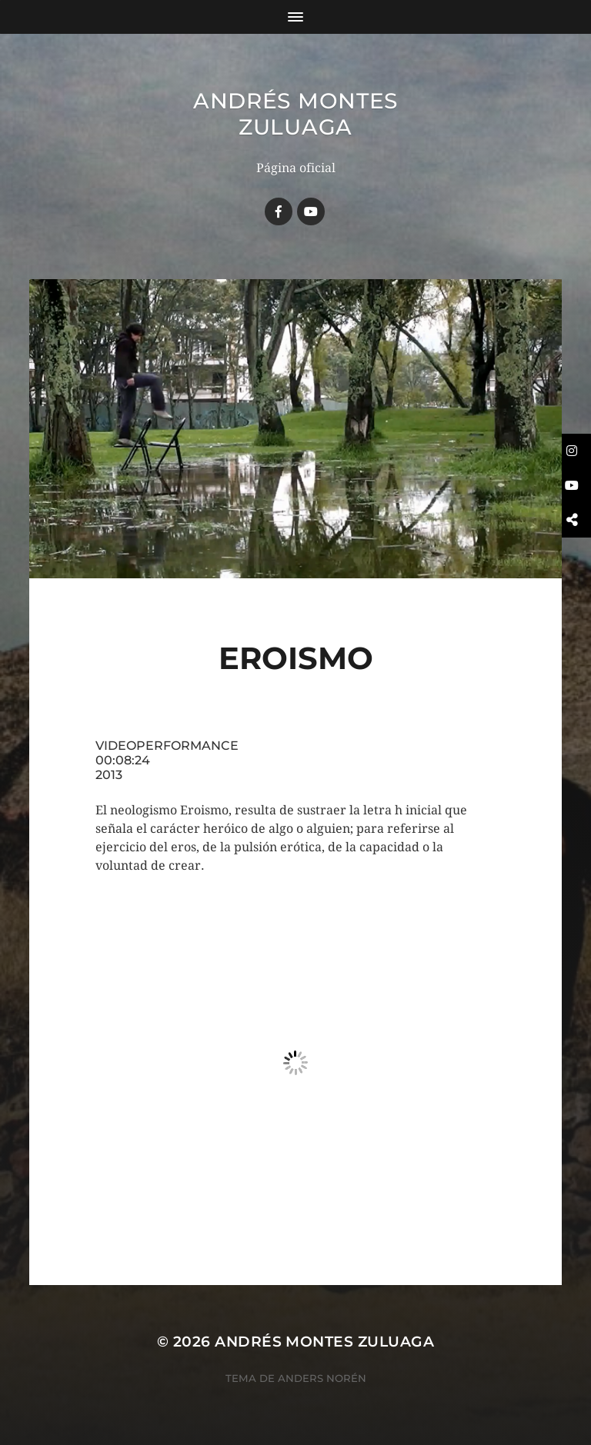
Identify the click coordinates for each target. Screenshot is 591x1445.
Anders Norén (322, 1378)
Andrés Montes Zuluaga (295, 114)
